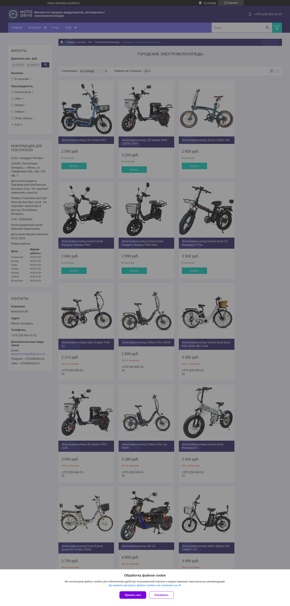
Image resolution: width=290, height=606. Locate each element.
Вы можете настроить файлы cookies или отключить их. (143, 586)
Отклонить (162, 595)
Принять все (133, 595)
